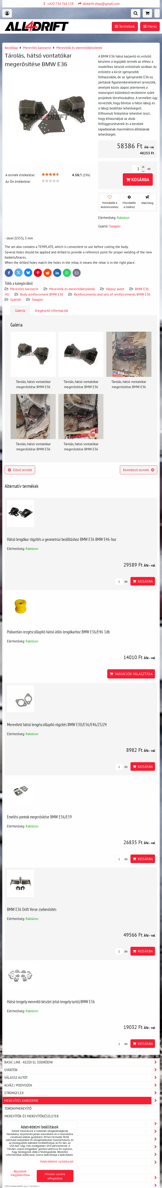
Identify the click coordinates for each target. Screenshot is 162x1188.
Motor (82, 1147)
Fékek (82, 1177)
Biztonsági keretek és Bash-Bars (82, 1139)
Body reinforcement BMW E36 (41, 294)
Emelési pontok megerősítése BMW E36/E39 (39, 817)
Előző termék (20, 470)
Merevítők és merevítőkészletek (72, 289)
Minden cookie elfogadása (55, 1176)
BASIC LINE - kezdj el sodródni (82, 1062)
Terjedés (82, 1154)
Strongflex (82, 1093)
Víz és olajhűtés (82, 1162)
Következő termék (138, 470)
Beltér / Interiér (82, 1131)
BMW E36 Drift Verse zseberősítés (31, 909)
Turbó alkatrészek (20, 1170)
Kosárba (137, 179)
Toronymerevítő (18, 1108)
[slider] (50, 174)
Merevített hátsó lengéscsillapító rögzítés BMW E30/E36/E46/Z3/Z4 (57, 724)
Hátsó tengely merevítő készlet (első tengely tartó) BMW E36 (51, 1001)
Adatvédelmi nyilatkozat (56, 1161)
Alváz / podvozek (82, 1085)
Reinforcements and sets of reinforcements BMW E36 (112, 294)
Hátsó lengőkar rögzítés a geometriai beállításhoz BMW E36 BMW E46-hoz (61, 539)
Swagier (37, 299)
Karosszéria (82, 1124)
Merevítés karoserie (24, 289)
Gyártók (15, 299)
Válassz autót (115, 289)
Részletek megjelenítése (20, 1173)
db (121, 582)
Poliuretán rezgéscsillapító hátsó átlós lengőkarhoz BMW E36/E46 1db (58, 632)
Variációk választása (131, 674)
